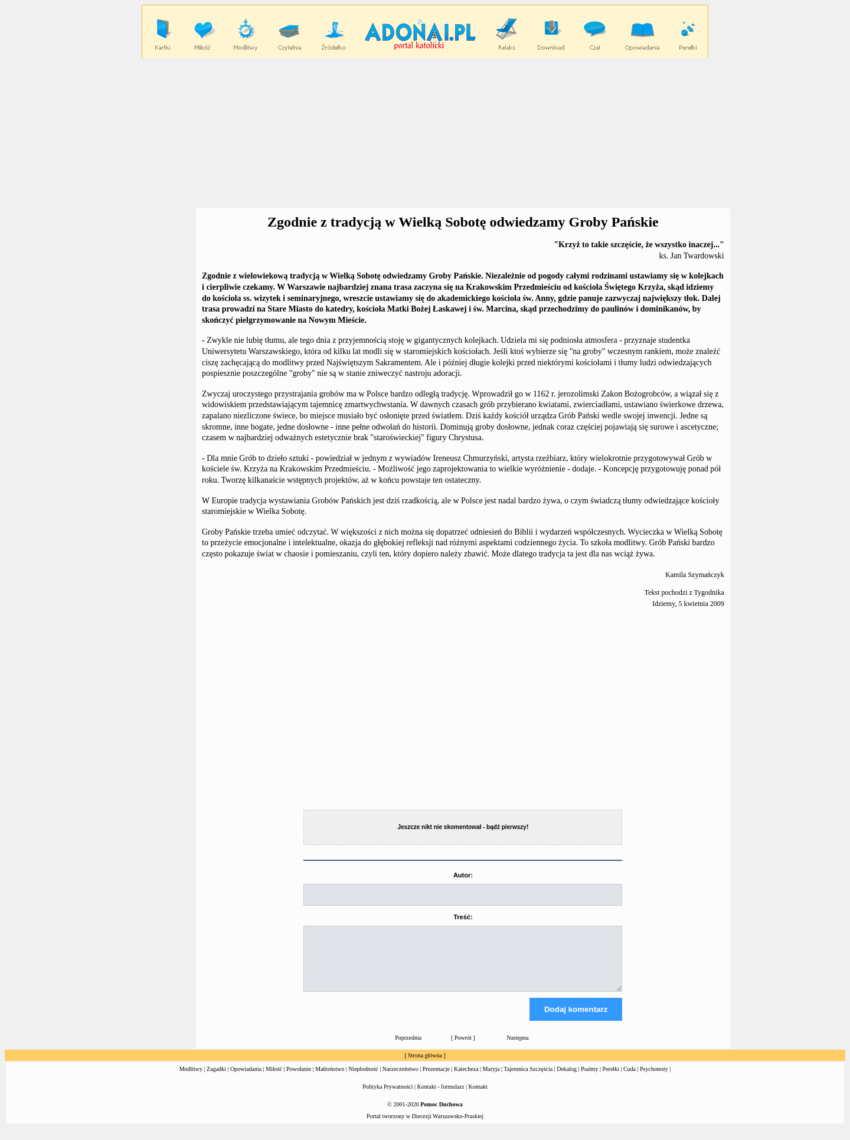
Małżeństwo (329, 1079)
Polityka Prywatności (387, 1097)
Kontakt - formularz (441, 1097)
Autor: (463, 875)
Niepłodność (363, 1079)
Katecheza (466, 1079)
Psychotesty (654, 1079)
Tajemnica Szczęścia (528, 1079)
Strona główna (425, 1066)
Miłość (274, 1079)
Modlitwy (190, 1079)
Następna (517, 1048)
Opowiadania (245, 1079)
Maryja (491, 1079)
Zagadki (216, 1079)
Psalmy (589, 1079)
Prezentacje (436, 1079)
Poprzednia (408, 1048)
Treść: (462, 916)
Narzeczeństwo (400, 1079)
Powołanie (298, 1079)
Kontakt (478, 1097)
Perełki (611, 1079)
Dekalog (567, 1079)
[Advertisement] (425, 133)
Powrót (463, 1048)
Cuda (629, 1079)
